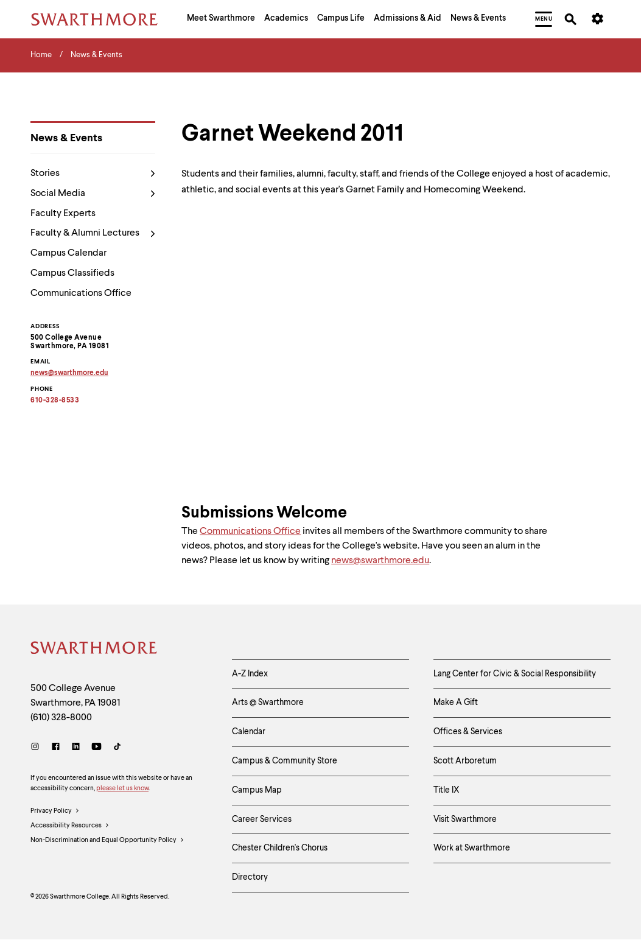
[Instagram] (37, 748)
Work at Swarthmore (471, 848)
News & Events (66, 138)
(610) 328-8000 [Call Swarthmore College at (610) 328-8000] (61, 718)
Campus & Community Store (284, 761)
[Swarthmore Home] (94, 649)
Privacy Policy (55, 811)
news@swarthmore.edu (380, 561)
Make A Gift (455, 702)
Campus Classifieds (72, 273)
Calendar (248, 732)
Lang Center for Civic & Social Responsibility (514, 674)
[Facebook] (55, 748)
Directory (250, 877)
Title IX (446, 790)
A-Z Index (250, 674)
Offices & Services (467, 732)
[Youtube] (96, 748)
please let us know (122, 788)
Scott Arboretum (465, 761)
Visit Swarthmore (465, 819)
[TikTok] (117, 748)
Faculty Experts (63, 214)
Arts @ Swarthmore (268, 702)
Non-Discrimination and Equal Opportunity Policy (107, 840)
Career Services (262, 819)
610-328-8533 (54, 400)
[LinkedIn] (76, 748)
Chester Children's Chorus (280, 848)
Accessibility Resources (70, 826)
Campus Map (257, 790)
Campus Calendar (68, 253)
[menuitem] (221, 19)
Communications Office (80, 293)
